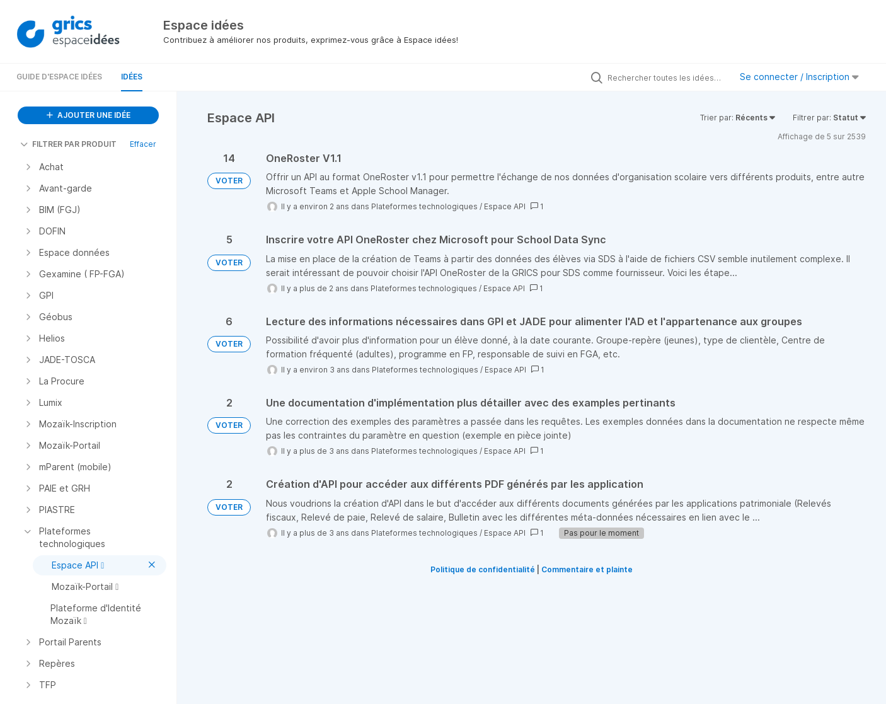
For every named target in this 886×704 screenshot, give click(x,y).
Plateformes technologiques (424, 206)
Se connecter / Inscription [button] (799, 76)
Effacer (143, 144)
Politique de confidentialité (482, 569)
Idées (131, 76)
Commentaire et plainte (587, 569)
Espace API (505, 206)
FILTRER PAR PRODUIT (68, 144)
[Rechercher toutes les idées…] (666, 77)
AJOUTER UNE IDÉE (88, 115)
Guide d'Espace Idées (59, 76)
